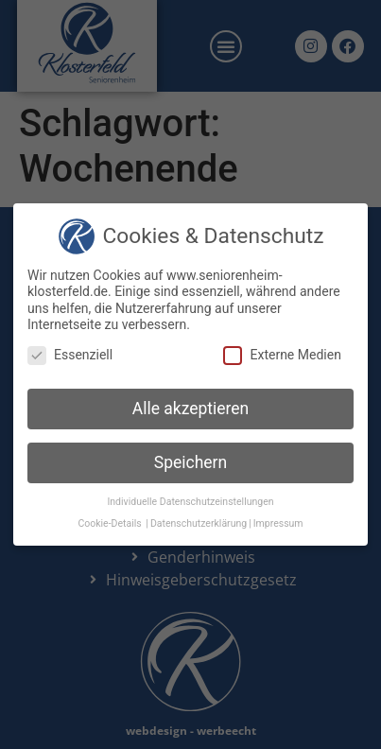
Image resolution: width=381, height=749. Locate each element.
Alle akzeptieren (191, 408)
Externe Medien (281, 355)
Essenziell (70, 355)
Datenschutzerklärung (198, 523)
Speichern (190, 462)
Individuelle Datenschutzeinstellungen (190, 502)
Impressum (278, 523)
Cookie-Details (109, 523)
